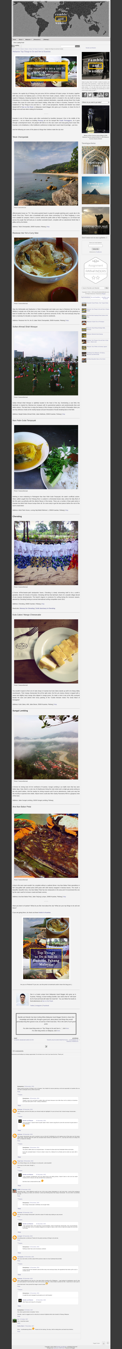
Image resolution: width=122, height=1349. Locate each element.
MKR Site (61, 1347)
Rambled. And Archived (105, 298)
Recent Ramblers (95, 297)
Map (48, 226)
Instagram (38, 1005)
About (20, 39)
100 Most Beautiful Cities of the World (96, 359)
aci (18, 1319)
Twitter (32, 1005)
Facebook (46, 1005)
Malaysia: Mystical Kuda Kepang (95, 334)
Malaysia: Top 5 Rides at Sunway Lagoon (97, 346)
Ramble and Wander (28, 1120)
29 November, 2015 (28, 1109)
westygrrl (19, 1236)
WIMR (19, 1189)
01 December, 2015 (34, 1246)
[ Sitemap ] (46, 39)
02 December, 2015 (41, 1120)
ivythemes (55, 1347)
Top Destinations (85, 297)
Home (14, 39)
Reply (18, 1091)
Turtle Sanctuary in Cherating (45, 608)
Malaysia (27, 39)
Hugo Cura (20, 1161)
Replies (20, 1094)
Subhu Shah (20, 1326)
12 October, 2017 (24, 1319)
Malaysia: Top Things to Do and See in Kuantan (32, 52)
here (67, 1028)
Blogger (103, 293)
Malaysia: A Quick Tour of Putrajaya (95, 321)
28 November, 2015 (29, 1086)
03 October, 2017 (28, 1310)
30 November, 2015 (27, 1236)
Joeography (20, 1256)
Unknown (19, 1109)
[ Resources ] (36, 39)
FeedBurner (99, 252)
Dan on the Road (47, 1001)
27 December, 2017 (29, 1326)
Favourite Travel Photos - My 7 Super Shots (97, 303)
